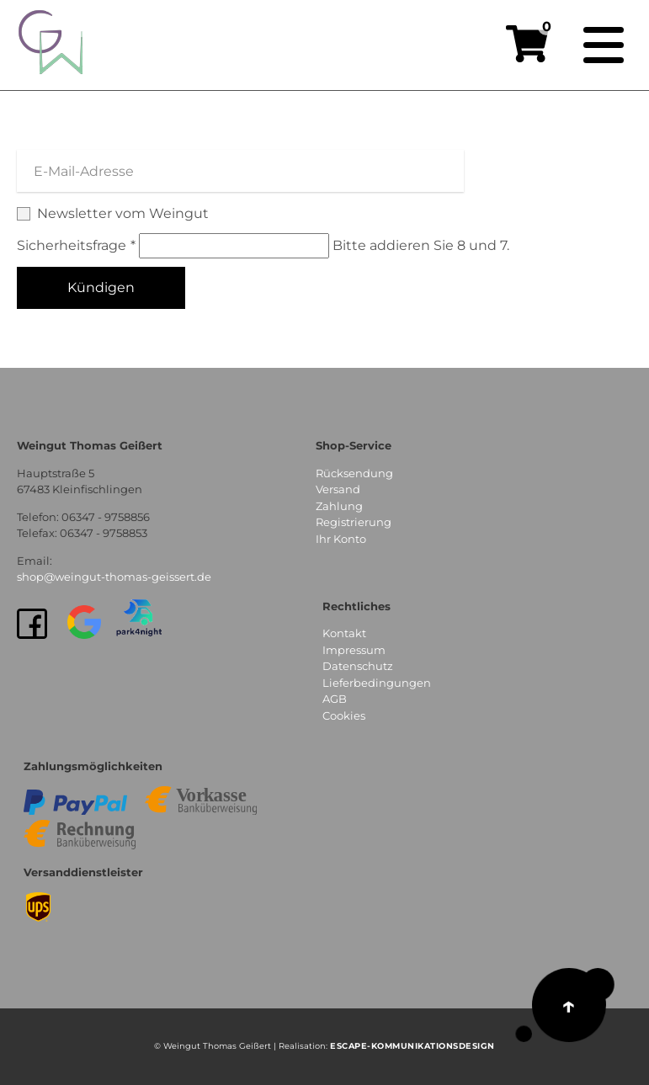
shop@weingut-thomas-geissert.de (114, 576)
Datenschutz (357, 666)
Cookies (343, 715)
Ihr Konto (341, 538)
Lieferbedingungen (376, 682)
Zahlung (339, 506)
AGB (334, 698)
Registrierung (353, 522)
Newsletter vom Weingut (324, 214)
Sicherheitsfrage (78, 245)
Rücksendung (354, 473)
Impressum (354, 650)
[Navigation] (603, 45)
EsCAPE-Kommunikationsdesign (412, 1045)
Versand (338, 489)
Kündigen (101, 287)
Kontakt (344, 633)
